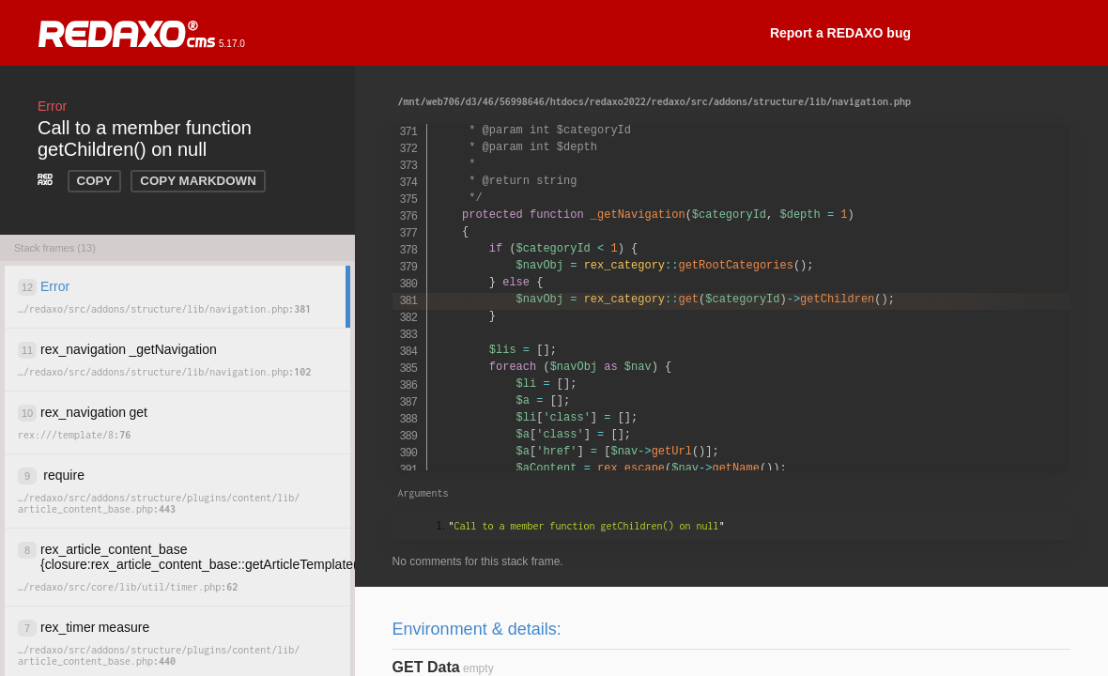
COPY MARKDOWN (197, 181)
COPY (95, 181)
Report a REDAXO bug (840, 32)
